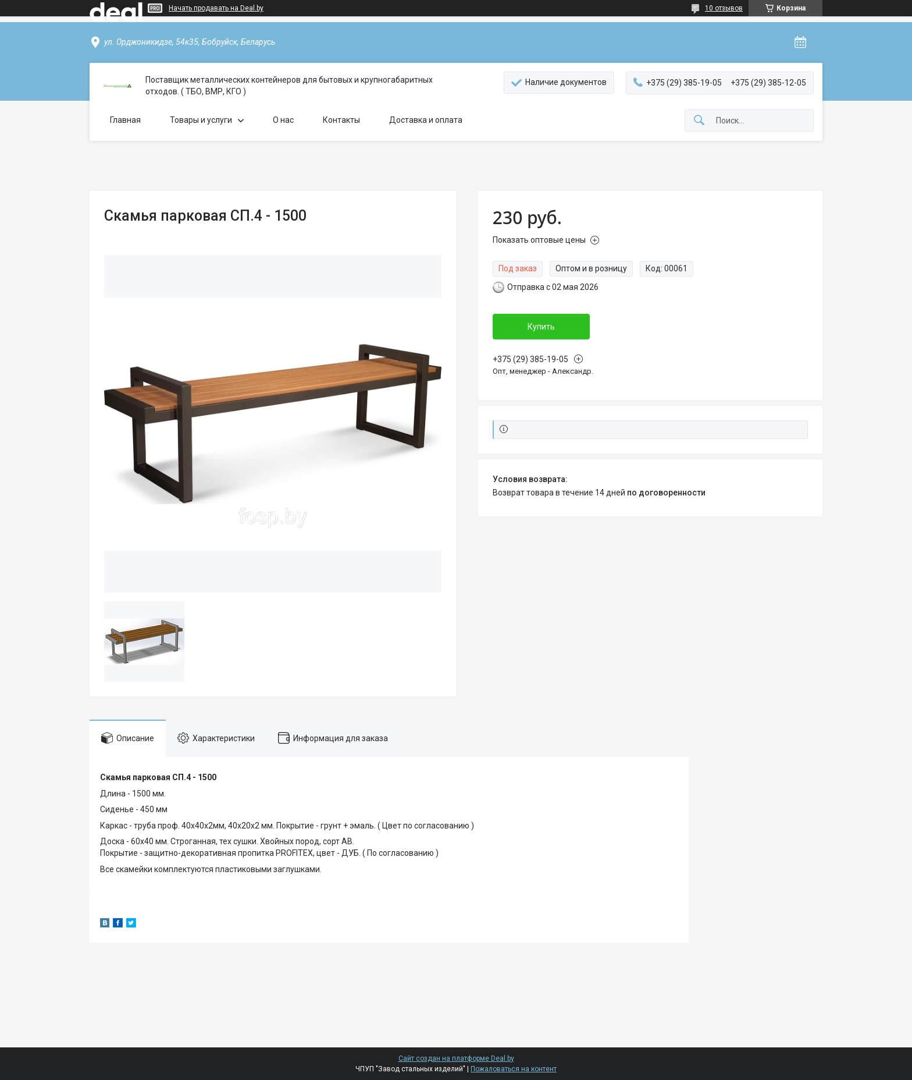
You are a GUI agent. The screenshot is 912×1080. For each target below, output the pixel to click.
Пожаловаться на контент (514, 1069)
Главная (125, 120)
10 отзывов (724, 8)
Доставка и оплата (425, 120)
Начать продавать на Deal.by (216, 8)
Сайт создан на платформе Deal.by (456, 1058)
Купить (541, 326)
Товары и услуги (201, 120)
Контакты (341, 120)
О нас (283, 120)
